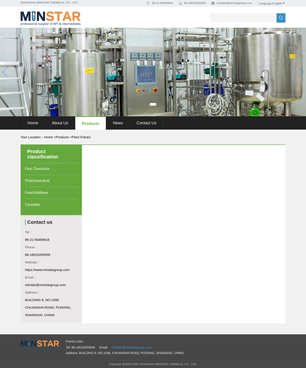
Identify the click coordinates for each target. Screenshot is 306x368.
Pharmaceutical (37, 181)
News (118, 123)
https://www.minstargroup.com (47, 270)
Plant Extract (81, 137)
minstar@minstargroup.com (234, 3)
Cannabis (32, 204)
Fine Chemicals (37, 169)
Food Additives (36, 193)
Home (32, 123)
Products (90, 123)
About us (60, 123)
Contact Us (146, 123)
